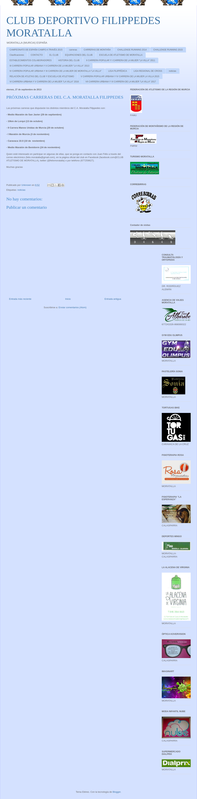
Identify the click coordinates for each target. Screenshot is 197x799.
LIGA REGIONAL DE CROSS (148, 71)
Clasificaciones (17, 55)
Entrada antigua (112, 299)
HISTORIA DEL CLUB (68, 60)
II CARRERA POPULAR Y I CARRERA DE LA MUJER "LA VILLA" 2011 (120, 60)
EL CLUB (53, 55)
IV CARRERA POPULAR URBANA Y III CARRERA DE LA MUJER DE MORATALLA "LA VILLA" (56, 71)
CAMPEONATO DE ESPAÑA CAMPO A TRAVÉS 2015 (36, 49)
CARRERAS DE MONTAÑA (97, 49)
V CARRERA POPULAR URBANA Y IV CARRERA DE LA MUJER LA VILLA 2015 (120, 76)
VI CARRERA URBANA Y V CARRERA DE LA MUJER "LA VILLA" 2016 (44, 81)
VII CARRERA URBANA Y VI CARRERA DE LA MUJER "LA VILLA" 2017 (120, 81)
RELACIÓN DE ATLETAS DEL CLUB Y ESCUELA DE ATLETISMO (42, 76)
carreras (73, 49)
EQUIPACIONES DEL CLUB (79, 55)
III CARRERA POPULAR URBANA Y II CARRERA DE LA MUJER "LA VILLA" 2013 (49, 66)
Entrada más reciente (20, 299)
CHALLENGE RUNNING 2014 (132, 49)
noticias (172, 71)
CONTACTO (37, 55)
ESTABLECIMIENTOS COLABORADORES (31, 60)
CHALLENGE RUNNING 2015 (168, 49)
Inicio (68, 299)
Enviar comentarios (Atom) (72, 307)
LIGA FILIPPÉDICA (117, 71)
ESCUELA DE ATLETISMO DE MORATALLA (120, 55)
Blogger (117, 792)
